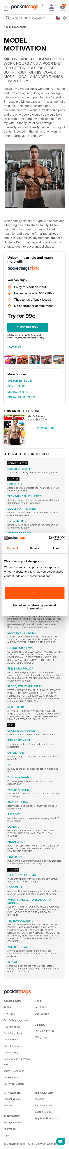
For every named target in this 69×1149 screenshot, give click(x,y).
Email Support (42, 1013)
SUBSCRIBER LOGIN (19, 380)
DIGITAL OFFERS (17, 391)
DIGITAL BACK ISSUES (21, 397)
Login (6, 1135)
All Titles (8, 1007)
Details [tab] (34, 548)
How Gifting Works (44, 1030)
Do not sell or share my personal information (34, 607)
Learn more (14, 346)
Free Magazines (12, 1026)
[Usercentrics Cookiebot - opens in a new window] (49, 538)
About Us (39, 1099)
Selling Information (13, 1122)
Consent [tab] (12, 548)
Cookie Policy (11, 1077)
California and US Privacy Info (17, 1062)
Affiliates (8, 1105)
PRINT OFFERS (16, 386)
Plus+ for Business (13, 1046)
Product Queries (12, 1099)
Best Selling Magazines (16, 1020)
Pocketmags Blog (13, 1033)
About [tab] (56, 548)
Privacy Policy (11, 1052)
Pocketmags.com (44, 1105)
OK (34, 593)
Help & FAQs (41, 1007)
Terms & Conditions (14, 1071)
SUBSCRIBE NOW (27, 327)
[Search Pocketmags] (7, 18)
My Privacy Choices (14, 1083)
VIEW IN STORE (46, 428)
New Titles (9, 1013)
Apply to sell (10, 1128)
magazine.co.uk (43, 1111)
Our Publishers (11, 1039)
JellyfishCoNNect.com (46, 1118)
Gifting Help (41, 1037)
